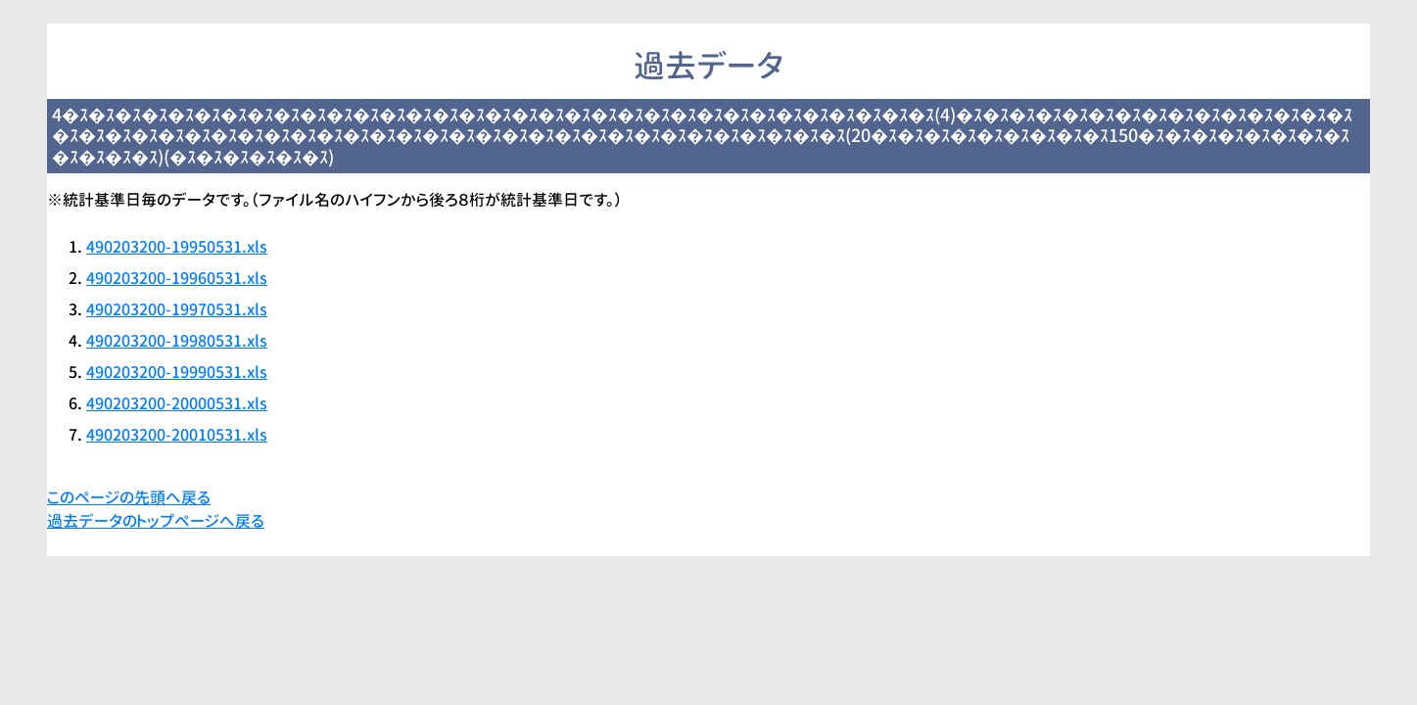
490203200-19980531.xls (176, 341)
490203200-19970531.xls (176, 309)
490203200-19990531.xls (176, 372)
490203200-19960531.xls (176, 278)
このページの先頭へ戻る (129, 497)
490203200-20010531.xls (176, 435)
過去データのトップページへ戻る (155, 521)
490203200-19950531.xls (176, 247)
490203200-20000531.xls (176, 403)
